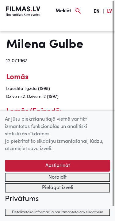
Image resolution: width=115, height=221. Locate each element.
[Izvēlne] (15, 26)
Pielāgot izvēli (57, 187)
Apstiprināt (57, 165)
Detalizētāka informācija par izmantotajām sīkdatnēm (57, 212)
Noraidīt (57, 177)
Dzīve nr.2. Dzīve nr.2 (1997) (32, 97)
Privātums (22, 199)
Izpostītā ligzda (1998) (28, 89)
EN (97, 11)
